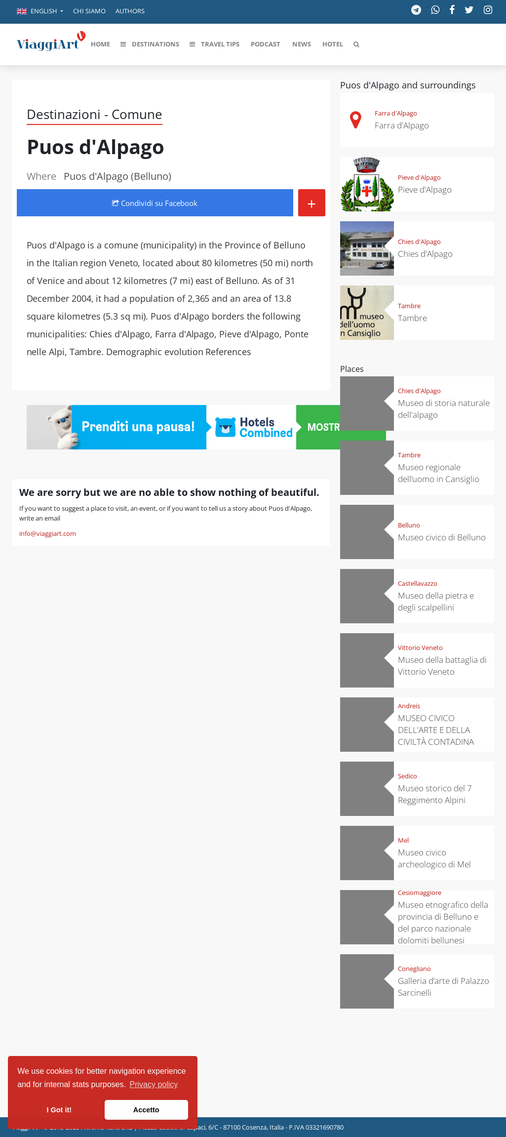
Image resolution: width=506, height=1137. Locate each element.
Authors (130, 10)
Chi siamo (89, 10)
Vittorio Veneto (420, 647)
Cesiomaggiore (419, 892)
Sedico (407, 776)
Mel (403, 840)
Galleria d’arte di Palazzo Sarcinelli (443, 986)
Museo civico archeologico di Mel (434, 858)
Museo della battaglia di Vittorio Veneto (442, 665)
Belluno (409, 525)
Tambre (409, 305)
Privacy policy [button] (154, 1084)
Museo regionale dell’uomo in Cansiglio (438, 473)
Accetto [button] (146, 1110)
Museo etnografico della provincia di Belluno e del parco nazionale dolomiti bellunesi (443, 922)
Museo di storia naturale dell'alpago (444, 408)
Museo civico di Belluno (442, 537)
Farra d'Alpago (396, 113)
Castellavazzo (417, 583)
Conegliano (414, 968)
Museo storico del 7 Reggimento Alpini (435, 794)
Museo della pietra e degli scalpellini (436, 601)
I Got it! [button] (59, 1110)
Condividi (154, 203)
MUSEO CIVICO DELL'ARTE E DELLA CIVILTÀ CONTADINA (436, 729)
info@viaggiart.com (47, 533)
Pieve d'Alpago (419, 177)
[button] (40, 12)
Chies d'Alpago (419, 241)
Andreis (409, 705)
